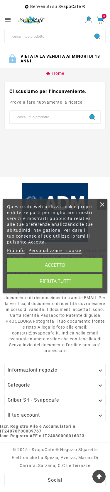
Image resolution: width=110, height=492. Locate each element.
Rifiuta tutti (55, 281)
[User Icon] (88, 19)
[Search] (97, 36)
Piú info (16, 250)
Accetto (55, 265)
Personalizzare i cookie (54, 250)
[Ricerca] (47, 36)
